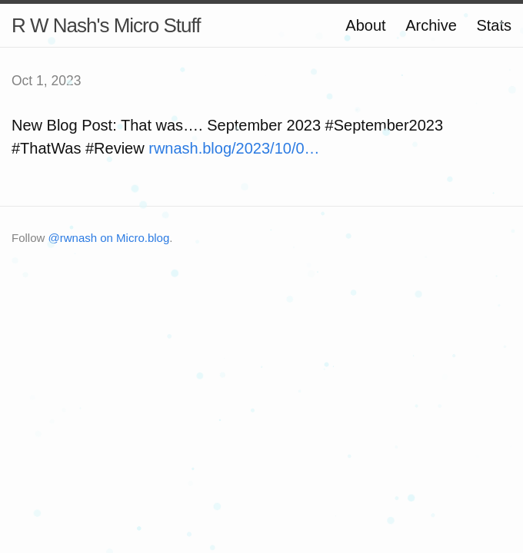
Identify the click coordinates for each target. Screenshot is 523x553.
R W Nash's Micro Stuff (106, 25)
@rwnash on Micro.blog (109, 237)
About (365, 25)
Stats (493, 25)
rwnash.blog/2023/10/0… (233, 148)
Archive (431, 25)
